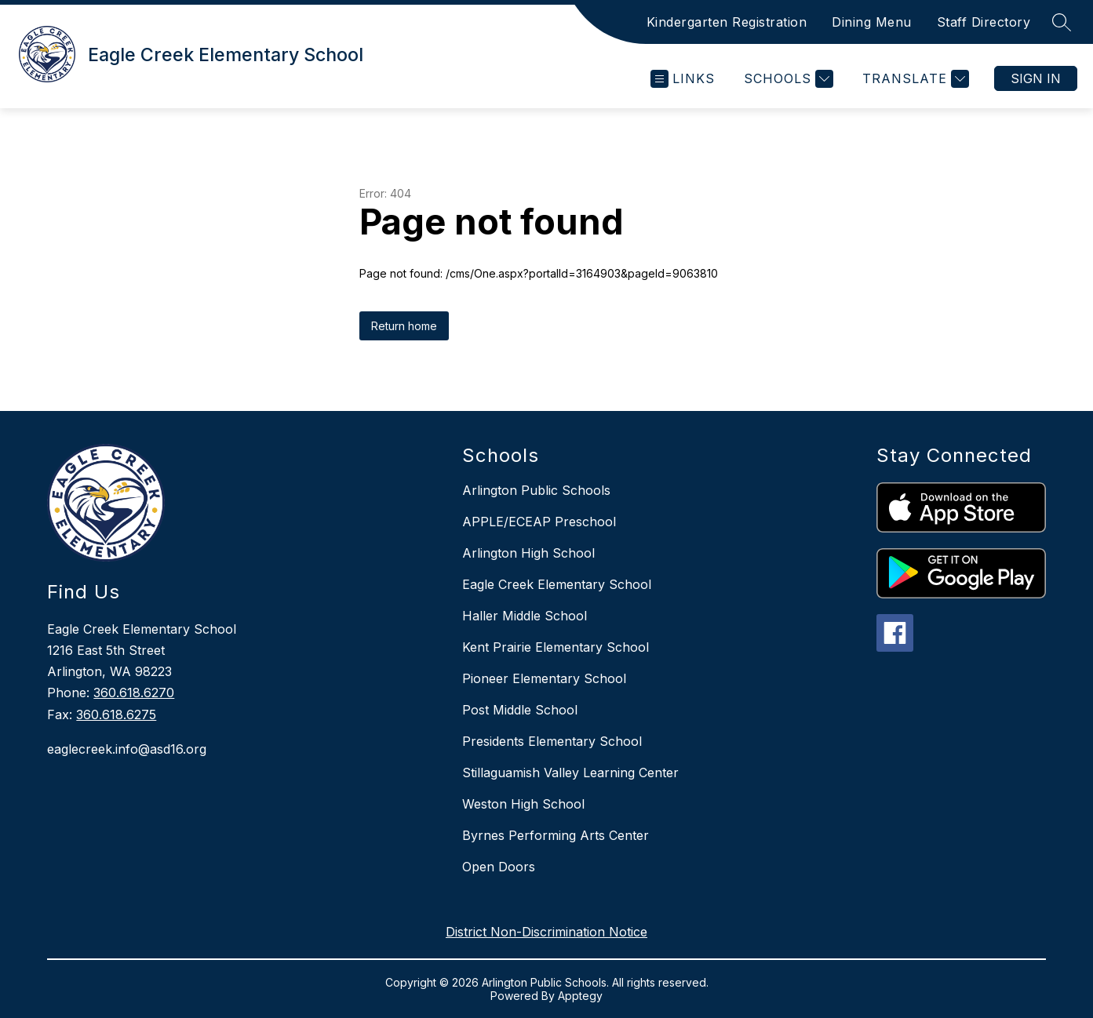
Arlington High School (528, 553)
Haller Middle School (524, 616)
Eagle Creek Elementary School (556, 584)
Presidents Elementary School (552, 741)
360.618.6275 (116, 714)
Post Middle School (519, 710)
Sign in (1036, 78)
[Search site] (1061, 22)
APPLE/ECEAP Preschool (539, 521)
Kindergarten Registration (727, 22)
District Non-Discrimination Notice (546, 932)
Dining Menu (872, 22)
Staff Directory (984, 22)
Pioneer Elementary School (544, 678)
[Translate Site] (913, 79)
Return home (404, 326)
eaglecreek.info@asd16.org (126, 749)
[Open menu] (682, 79)
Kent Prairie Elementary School (555, 647)
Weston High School (523, 804)
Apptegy (580, 995)
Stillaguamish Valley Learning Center (570, 772)
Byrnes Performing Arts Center (555, 835)
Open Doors (498, 866)
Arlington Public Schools (536, 490)
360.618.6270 (133, 692)
